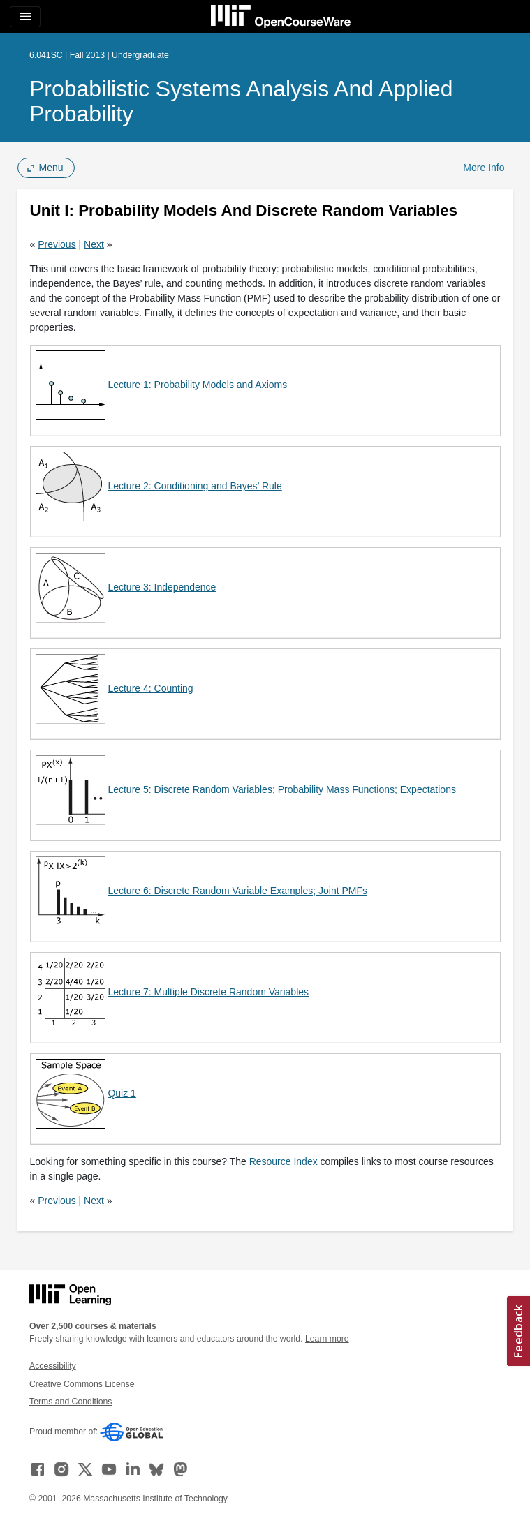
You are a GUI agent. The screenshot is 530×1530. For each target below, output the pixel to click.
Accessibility (52, 1366)
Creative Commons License (81, 1384)
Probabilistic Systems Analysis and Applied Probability (241, 101)
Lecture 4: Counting (150, 688)
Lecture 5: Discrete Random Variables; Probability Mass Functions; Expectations (282, 789)
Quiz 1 (121, 1093)
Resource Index (283, 1161)
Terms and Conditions (70, 1401)
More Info (483, 167)
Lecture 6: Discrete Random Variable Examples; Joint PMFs (237, 890)
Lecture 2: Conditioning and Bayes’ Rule (194, 485)
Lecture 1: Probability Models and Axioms (197, 384)
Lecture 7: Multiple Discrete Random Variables (208, 991)
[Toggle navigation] (25, 16)
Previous (56, 244)
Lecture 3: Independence (162, 587)
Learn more (327, 1339)
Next (94, 244)
